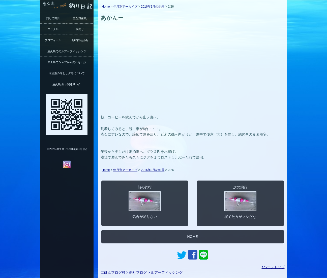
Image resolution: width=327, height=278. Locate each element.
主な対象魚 (80, 18)
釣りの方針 (53, 18)
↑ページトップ (273, 267)
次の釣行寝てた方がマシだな (240, 201)
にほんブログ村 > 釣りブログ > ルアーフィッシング (142, 272)
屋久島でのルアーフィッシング (66, 51)
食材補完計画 (79, 40)
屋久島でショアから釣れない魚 (66, 62)
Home (106, 6)
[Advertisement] (193, 75)
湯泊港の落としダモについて (67, 73)
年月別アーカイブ (125, 6)
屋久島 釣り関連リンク (66, 84)
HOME (192, 237)
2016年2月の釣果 (152, 6)
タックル (52, 29)
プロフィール (53, 40)
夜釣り (80, 29)
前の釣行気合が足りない (145, 201)
